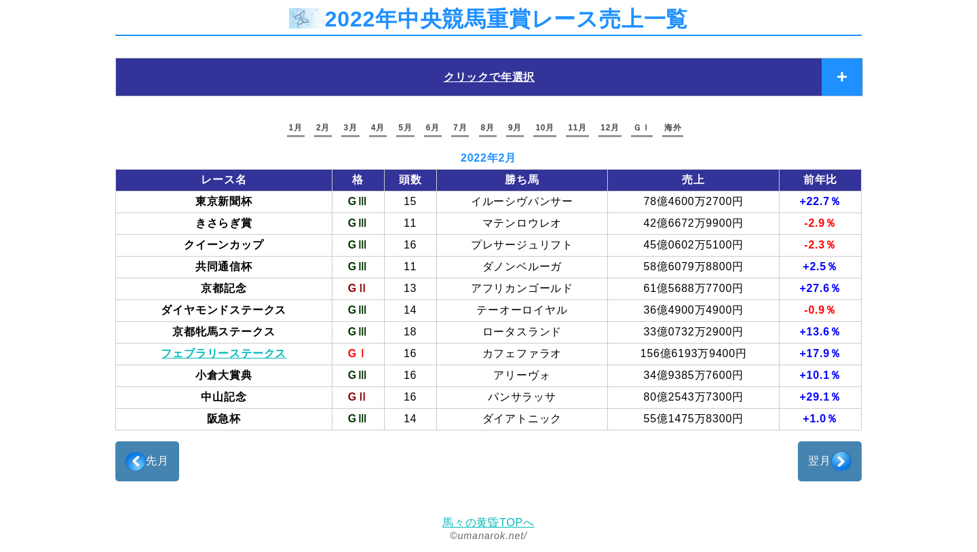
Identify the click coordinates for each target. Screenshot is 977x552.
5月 (405, 127)
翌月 (829, 461)
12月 (609, 127)
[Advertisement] (488, 471)
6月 (433, 127)
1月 (296, 127)
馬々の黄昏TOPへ (488, 522)
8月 (488, 127)
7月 (460, 127)
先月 (147, 461)
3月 (350, 127)
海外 (673, 127)
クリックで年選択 (489, 77)
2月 (323, 127)
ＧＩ (642, 127)
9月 (515, 127)
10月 (544, 127)
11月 (577, 127)
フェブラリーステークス (223, 353)
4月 (378, 127)
